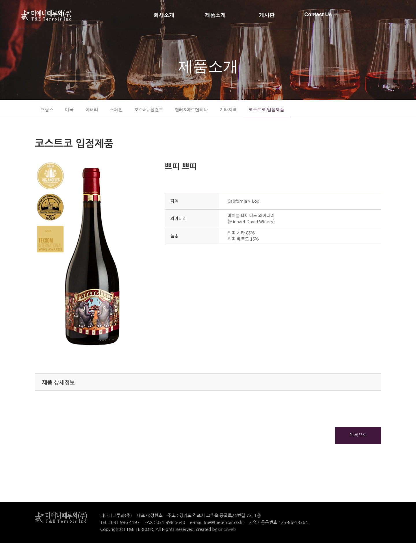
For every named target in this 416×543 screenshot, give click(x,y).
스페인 (116, 109)
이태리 (91, 109)
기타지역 (228, 109)
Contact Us (318, 14)
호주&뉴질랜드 (148, 109)
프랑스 (46, 109)
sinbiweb (227, 529)
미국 (69, 109)
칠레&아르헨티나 (191, 109)
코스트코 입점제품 (266, 109)
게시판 (266, 15)
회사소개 (163, 15)
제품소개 (215, 15)
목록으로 (358, 435)
